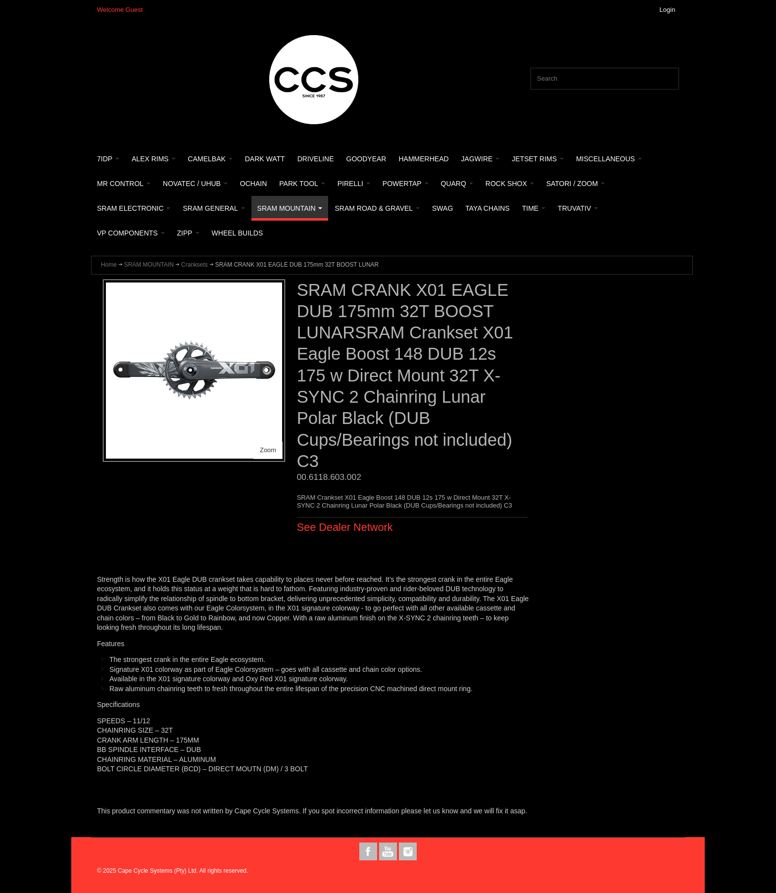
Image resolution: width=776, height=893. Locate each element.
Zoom (268, 450)
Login (668, 9)
